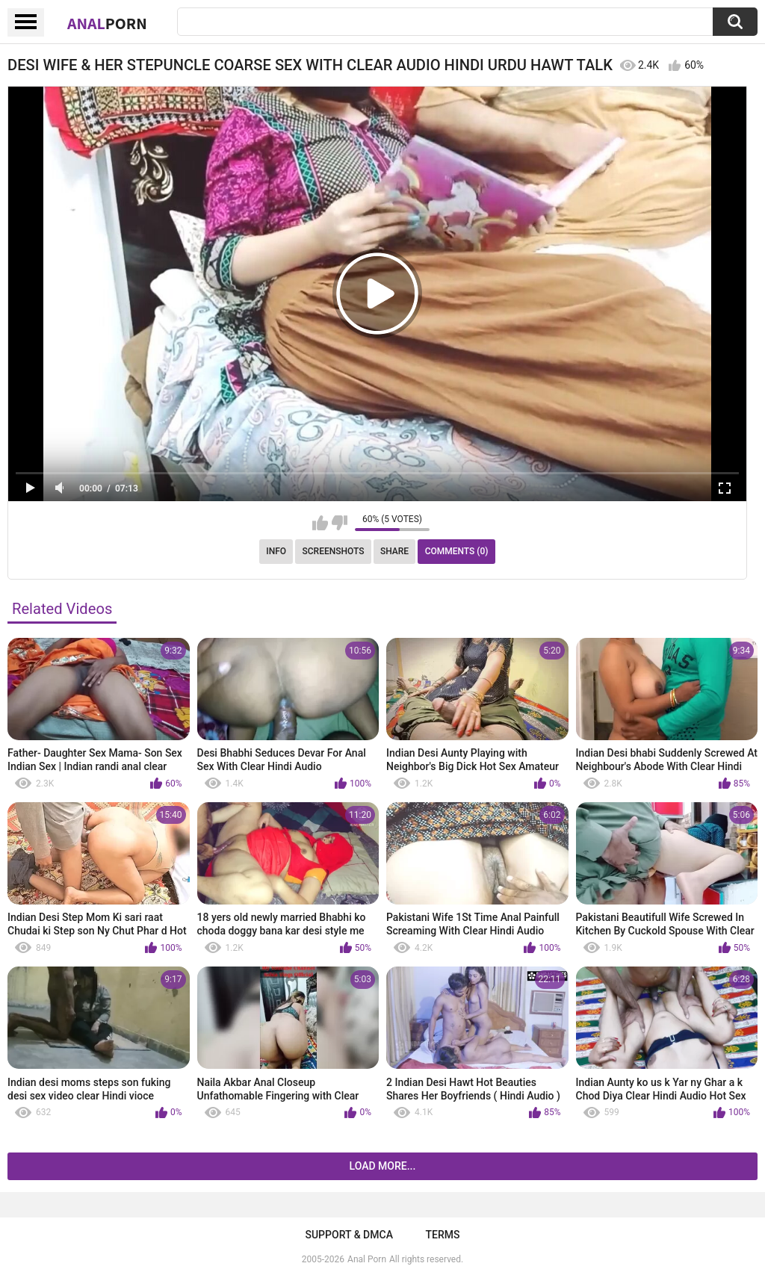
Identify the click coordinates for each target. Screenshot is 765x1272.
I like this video (320, 522)
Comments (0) (457, 551)
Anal (107, 23)
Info (276, 551)
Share (394, 551)
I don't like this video (339, 522)
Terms (443, 1235)
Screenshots (334, 551)
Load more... (383, 1166)
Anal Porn (366, 1259)
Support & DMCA (348, 1235)
